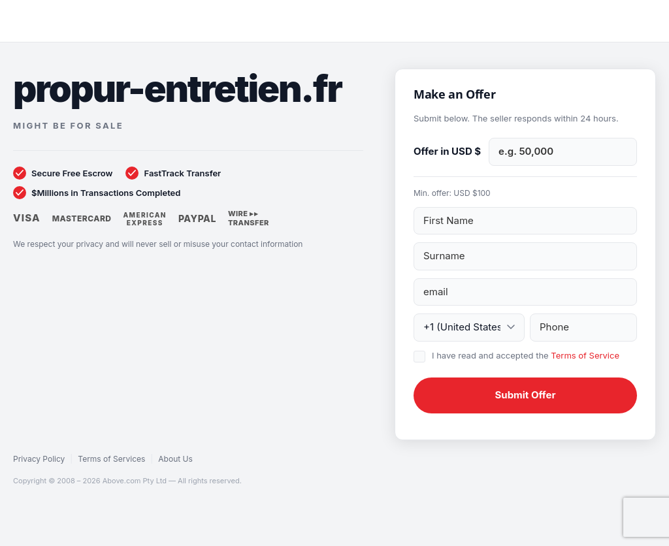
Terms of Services (111, 459)
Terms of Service (585, 355)
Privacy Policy (39, 459)
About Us (175, 459)
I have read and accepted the (525, 355)
